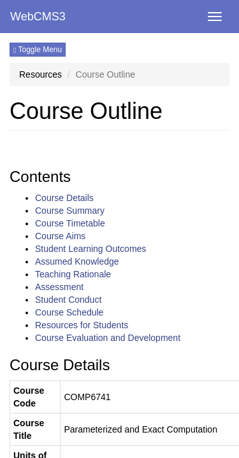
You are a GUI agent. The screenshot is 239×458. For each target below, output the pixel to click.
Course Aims (60, 236)
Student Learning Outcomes (90, 249)
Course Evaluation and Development (107, 338)
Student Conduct (68, 300)
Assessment (59, 287)
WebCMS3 (38, 16)
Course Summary (70, 210)
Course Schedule (69, 312)
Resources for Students (81, 325)
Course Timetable (70, 223)
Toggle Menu (37, 49)
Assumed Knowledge (77, 261)
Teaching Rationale (73, 274)
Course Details (64, 198)
